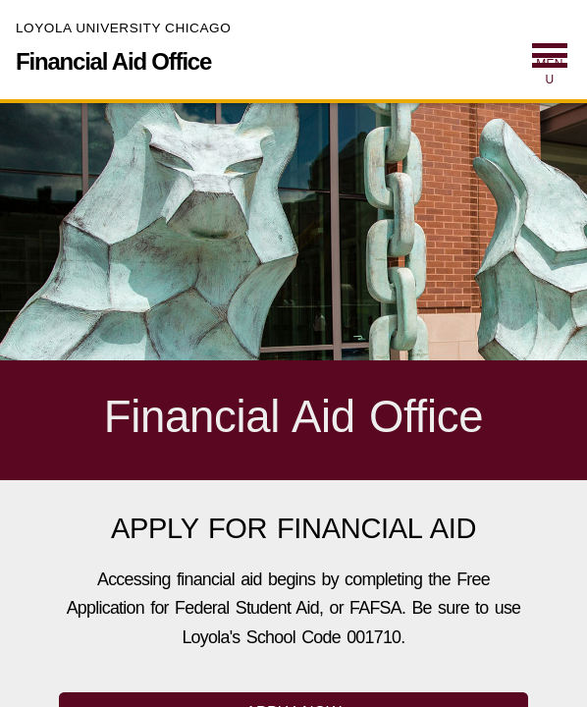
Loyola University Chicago (123, 28)
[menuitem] (549, 65)
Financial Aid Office (113, 62)
